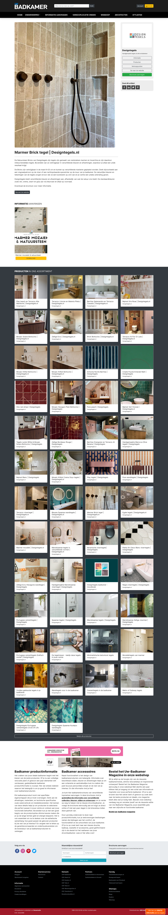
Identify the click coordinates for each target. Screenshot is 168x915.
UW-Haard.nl (66, 877)
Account (140, 6)
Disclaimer (18, 889)
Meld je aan (84, 860)
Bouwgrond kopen (114, 877)
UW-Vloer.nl (65, 885)
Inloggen (17, 874)
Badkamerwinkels (114, 891)
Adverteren (41, 874)
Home (19, 15)
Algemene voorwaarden (22, 886)
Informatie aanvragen (56, 15)
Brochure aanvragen (117, 853)
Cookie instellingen (20, 894)
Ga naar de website (137, 70)
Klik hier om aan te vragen (155, 912)
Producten (137, 62)
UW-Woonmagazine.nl (69, 888)
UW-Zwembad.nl (67, 891)
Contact (40, 877)
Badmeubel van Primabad (117, 880)
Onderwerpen (32, 15)
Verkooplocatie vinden (84, 15)
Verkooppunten (137, 66)
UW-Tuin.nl (65, 883)
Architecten (121, 15)
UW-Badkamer (66, 874)
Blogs (110, 894)
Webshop (105, 15)
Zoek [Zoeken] (92, 6)
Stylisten (137, 15)
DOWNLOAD (30, 258)
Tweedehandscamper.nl (116, 874)
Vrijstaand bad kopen (115, 883)
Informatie (137, 58)
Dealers (111, 897)
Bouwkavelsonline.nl (68, 894)
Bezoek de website (22, 192)
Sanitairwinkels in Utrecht (93, 877)
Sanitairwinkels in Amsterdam (94, 874)
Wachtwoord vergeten (21, 877)
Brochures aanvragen (137, 75)
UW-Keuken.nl (66, 880)
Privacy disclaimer (20, 891)
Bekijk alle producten (84, 736)
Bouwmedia (37, 910)
